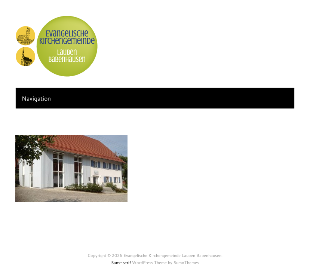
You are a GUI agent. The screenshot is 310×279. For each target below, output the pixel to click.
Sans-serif (121, 263)
